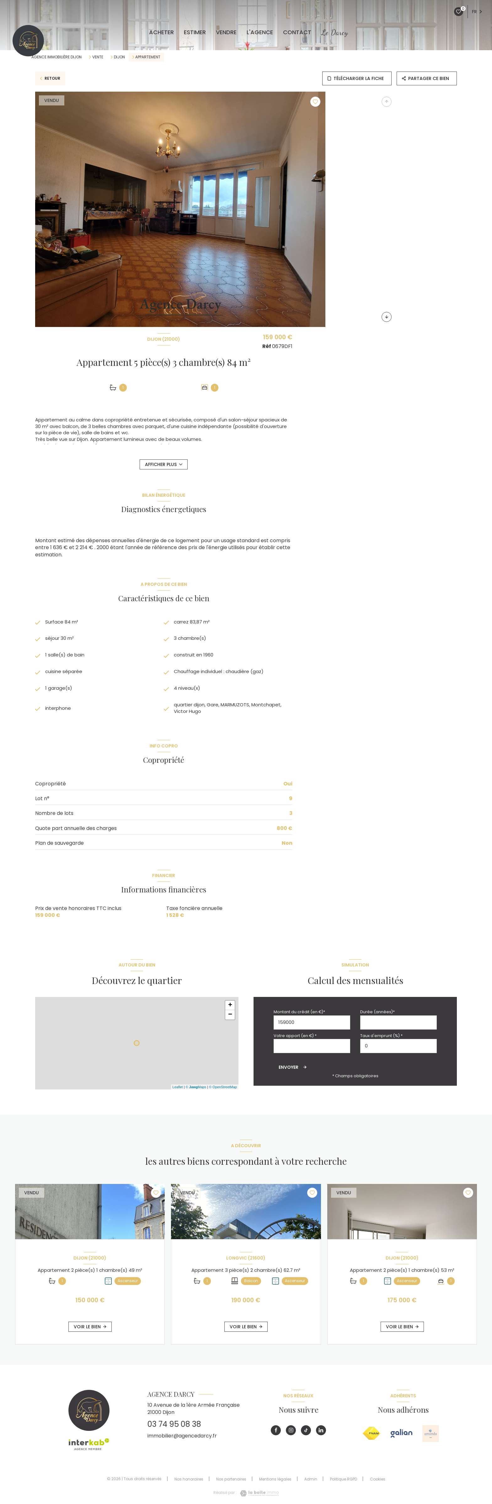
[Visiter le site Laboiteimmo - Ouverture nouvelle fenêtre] (258, 1496)
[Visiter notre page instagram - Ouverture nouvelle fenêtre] (291, 1433)
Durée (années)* (377, 1015)
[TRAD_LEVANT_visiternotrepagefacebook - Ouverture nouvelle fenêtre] (276, 1433)
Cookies (377, 1482)
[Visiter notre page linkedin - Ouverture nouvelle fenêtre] (321, 1433)
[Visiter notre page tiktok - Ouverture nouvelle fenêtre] (306, 1433)
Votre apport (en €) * (295, 1038)
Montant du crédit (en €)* (299, 1015)
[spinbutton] (398, 1049)
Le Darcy (334, 32)
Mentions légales (275, 1482)
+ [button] (230, 1009)
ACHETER (161, 32)
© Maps (196, 1090)
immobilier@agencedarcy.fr (182, 1438)
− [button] (230, 1018)
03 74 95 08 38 (174, 1427)
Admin (310, 1482)
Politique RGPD (343, 1482)
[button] (387, 317)
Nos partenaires (231, 1482)
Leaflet (178, 1090)
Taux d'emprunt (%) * (381, 1038)
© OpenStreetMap (223, 1090)
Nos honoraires (188, 1482)
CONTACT (297, 32)
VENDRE (226, 32)
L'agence (260, 32)
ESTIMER (195, 32)
